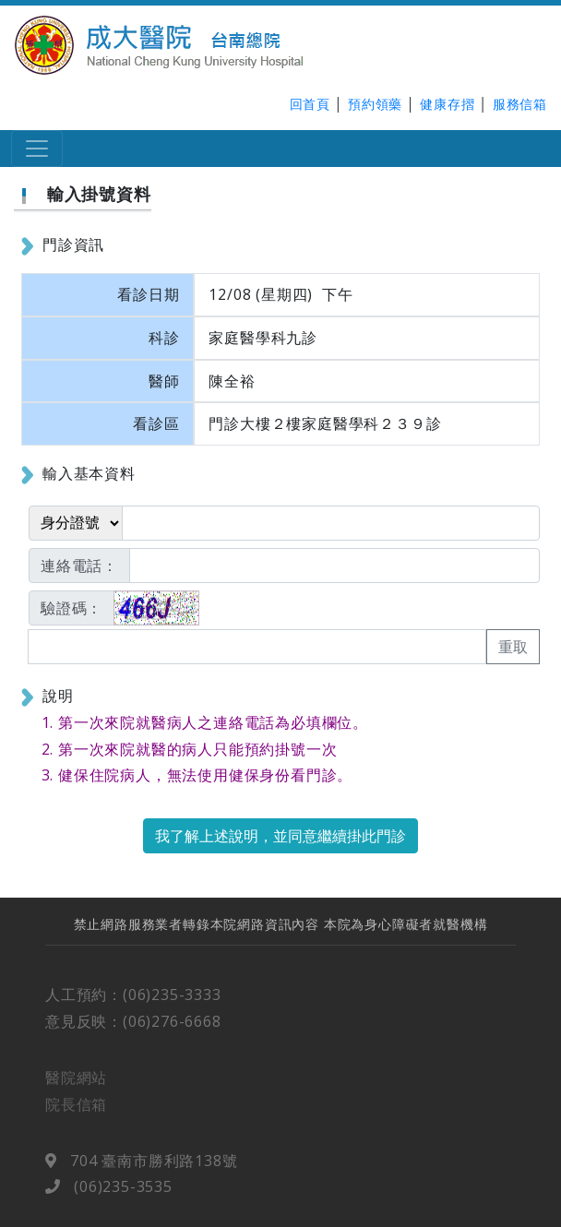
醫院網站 (76, 1085)
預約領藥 (375, 104)
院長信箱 (76, 1111)
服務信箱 (520, 104)
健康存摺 (447, 104)
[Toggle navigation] (37, 148)
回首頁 (310, 104)
